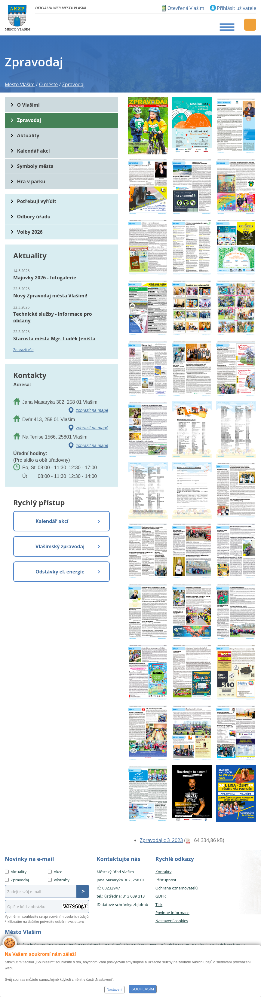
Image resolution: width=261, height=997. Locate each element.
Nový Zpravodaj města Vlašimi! (50, 295)
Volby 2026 (30, 232)
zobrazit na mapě (92, 410)
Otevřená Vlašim (185, 8)
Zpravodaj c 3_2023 (161, 840)
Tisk (158, 904)
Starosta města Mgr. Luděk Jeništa (54, 338)
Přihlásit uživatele (236, 8)
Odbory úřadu (34, 216)
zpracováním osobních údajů (66, 916)
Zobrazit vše (23, 349)
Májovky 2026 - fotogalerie (44, 277)
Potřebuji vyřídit (36, 201)
